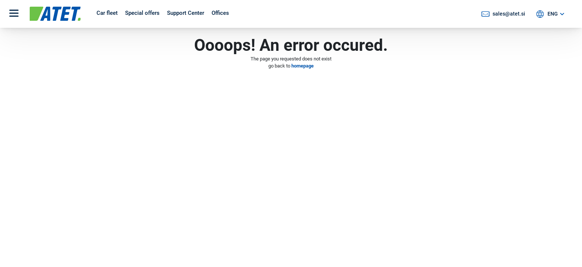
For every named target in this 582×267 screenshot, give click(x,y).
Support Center (185, 13)
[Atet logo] (59, 14)
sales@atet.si (509, 14)
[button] (14, 14)
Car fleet (107, 13)
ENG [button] (552, 14)
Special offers (142, 13)
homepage (302, 66)
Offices (220, 13)
